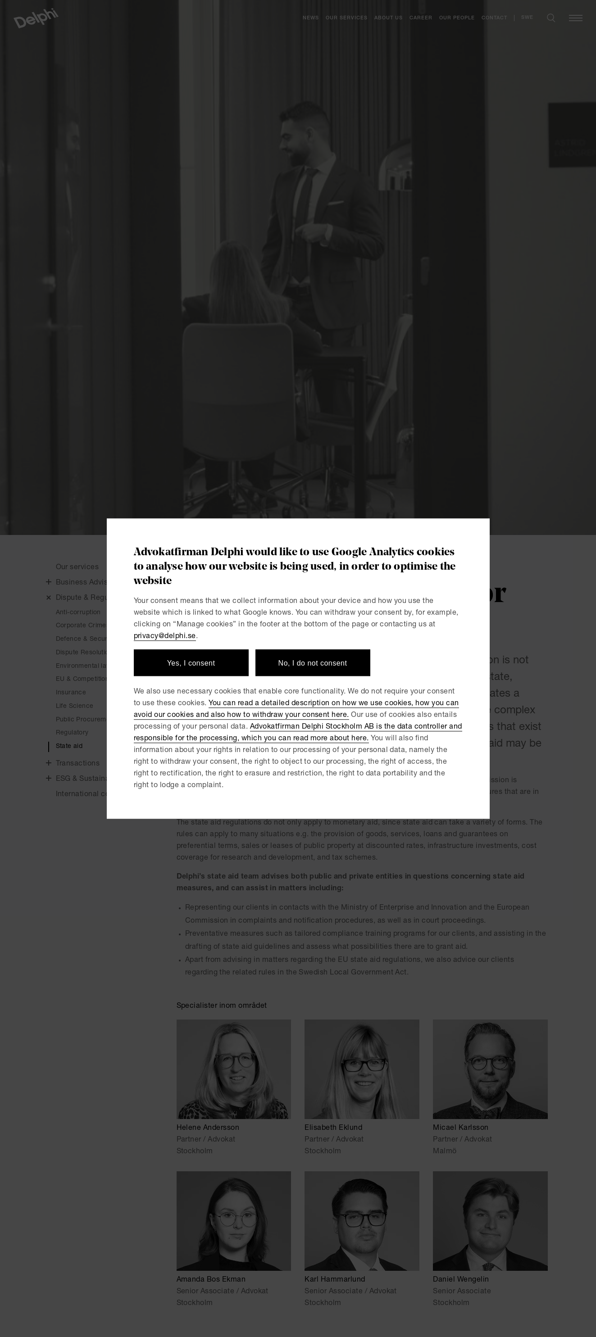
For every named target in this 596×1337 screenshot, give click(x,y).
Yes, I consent (191, 663)
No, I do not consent (312, 663)
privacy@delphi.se (165, 636)
